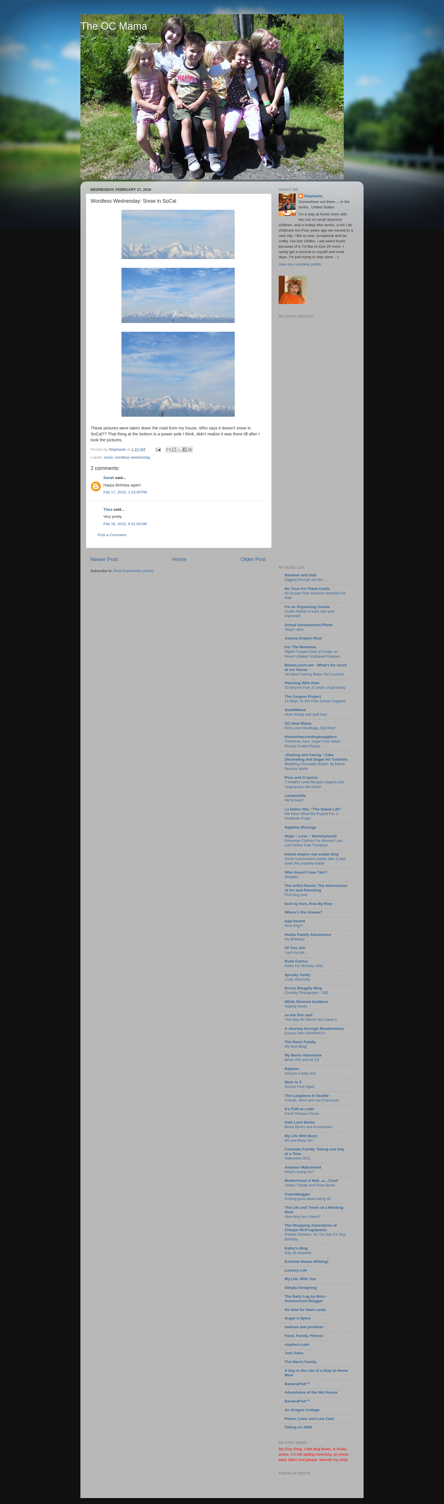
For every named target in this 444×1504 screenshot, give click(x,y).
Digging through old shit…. (306, 579)
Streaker (291, 877)
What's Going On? (299, 1172)
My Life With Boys (301, 1136)
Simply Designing (301, 1287)
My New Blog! (296, 1046)
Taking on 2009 (298, 1427)
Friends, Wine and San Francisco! (312, 1100)
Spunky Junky (298, 975)
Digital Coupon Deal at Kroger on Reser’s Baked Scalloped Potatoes (313, 653)
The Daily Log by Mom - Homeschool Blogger (306, 1298)
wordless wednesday (132, 457)
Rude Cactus (296, 961)
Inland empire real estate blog (312, 854)
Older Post (253, 559)
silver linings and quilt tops (306, 714)
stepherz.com (297, 1344)
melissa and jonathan (304, 1327)
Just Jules (294, 1353)
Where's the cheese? (304, 912)
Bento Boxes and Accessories (309, 1127)
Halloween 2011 (298, 1158)
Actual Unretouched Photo (309, 625)
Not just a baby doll (300, 1073)
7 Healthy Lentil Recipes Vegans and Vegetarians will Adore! (314, 784)
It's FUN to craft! (299, 1109)
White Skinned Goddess (306, 1002)
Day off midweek (298, 1253)
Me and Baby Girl (299, 1140)
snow (108, 457)
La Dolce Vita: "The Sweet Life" (313, 809)
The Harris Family (301, 1362)
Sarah (108, 478)
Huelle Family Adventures (308, 934)
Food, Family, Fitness (304, 1336)
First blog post (296, 895)
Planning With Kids (302, 683)
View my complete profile (300, 264)
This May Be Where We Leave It (311, 1019)
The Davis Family (300, 1042)
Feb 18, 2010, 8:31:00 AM (125, 524)
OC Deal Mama (298, 723)
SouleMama (295, 710)
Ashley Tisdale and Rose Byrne (310, 1185)
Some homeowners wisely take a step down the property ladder (315, 861)
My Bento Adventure (303, 1055)
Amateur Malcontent (303, 1167)
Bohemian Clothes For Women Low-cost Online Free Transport (314, 843)
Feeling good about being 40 (307, 1199)
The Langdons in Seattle (307, 1096)
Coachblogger (297, 1194)
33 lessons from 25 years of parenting (315, 687)
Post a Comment (112, 535)
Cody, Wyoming (297, 979)
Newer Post (104, 559)
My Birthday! (295, 939)
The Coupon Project (303, 696)
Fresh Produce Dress (302, 1113)
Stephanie (313, 196)
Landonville (295, 795)
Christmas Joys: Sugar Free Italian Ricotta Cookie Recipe (312, 743)
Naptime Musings (300, 827)
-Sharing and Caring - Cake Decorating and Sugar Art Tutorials (316, 757)
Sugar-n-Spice (298, 1318)
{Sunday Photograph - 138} (306, 992)
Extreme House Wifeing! (306, 1261)
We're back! (294, 800)
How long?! (294, 925)
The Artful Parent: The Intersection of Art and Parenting (316, 887)
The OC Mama (113, 26)
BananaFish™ (297, 1384)
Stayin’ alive (294, 629)
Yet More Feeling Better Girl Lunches (314, 674)
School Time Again (300, 1086)
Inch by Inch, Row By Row (308, 904)
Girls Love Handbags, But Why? (310, 728)
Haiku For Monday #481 (304, 966)
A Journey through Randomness (314, 1028)
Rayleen (292, 1069)
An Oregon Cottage (302, 1410)
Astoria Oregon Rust (303, 638)
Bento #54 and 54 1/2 (302, 1060)
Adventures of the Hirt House (311, 1392)
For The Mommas (300, 647)
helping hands (296, 1006)
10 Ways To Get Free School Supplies (315, 701)
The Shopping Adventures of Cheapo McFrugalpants (311, 1227)
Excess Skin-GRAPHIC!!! (305, 1033)
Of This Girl (295, 948)
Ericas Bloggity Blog (303, 988)
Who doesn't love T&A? (306, 872)
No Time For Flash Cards (307, 589)
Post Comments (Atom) (133, 571)
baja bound (295, 921)
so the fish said (298, 1015)
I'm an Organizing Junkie (307, 607)
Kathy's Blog (296, 1248)
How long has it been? (303, 1216)
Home (179, 559)
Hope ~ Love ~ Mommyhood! (311, 836)
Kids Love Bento (300, 1122)
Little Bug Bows (317, 1449)
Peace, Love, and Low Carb (309, 1419)
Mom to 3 (293, 1082)
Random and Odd (301, 575)
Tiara (107, 509)
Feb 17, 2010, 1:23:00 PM (125, 492)
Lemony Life (296, 1270)
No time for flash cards (305, 1310)
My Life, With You (300, 1279)
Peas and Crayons (301, 777)
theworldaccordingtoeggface (311, 737)
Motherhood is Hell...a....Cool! (311, 1180)
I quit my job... (296, 952)
